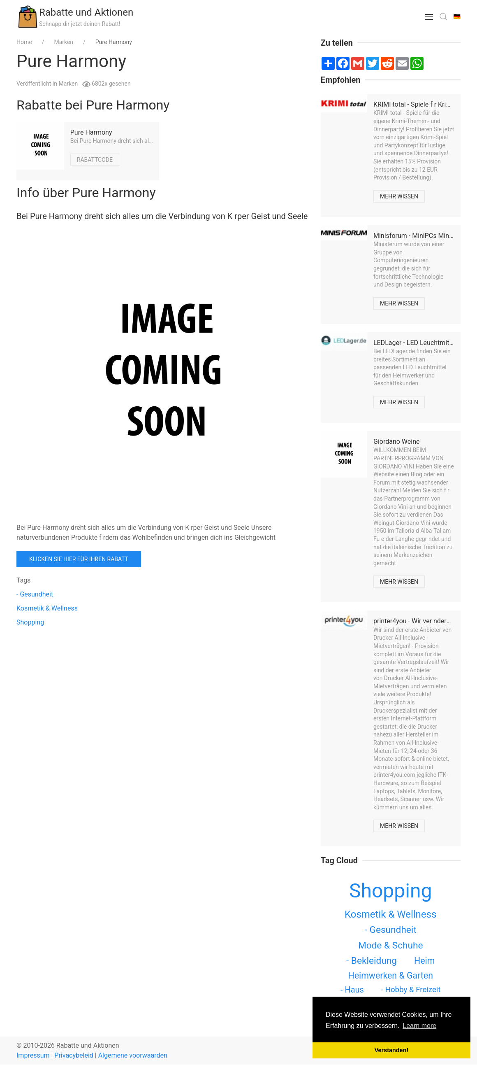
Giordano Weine (396, 441)
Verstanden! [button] (391, 1050)
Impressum (33, 1055)
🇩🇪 (457, 16)
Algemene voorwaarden (132, 1055)
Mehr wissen (399, 196)
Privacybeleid (73, 1055)
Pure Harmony (91, 132)
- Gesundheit (34, 594)
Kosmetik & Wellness (47, 608)
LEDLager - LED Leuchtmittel (414, 343)
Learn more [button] (419, 1025)
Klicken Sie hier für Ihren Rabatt (78, 559)
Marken (68, 83)
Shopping (30, 622)
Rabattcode (95, 159)
